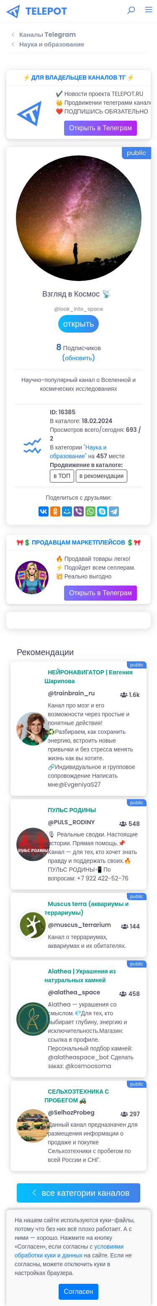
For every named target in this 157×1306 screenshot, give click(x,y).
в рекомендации (102, 476)
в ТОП (62, 476)
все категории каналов (80, 1193)
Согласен (78, 1291)
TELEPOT (46, 11)
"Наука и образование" (78, 451)
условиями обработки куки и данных (69, 1251)
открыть (78, 324)
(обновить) (78, 358)
